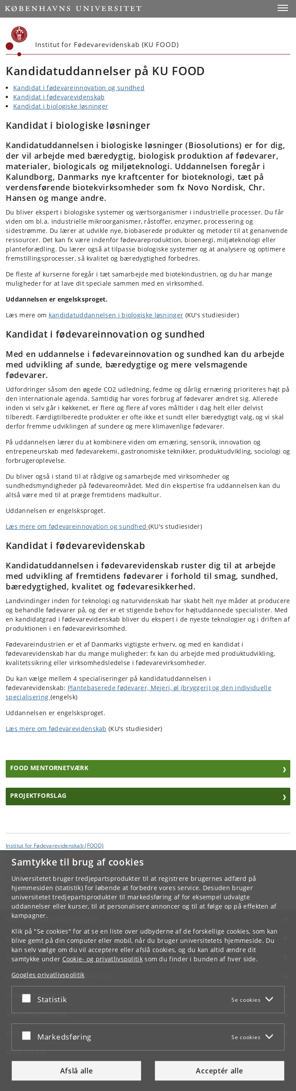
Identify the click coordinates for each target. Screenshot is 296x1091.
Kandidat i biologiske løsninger (60, 106)
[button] (283, 8)
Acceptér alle (219, 1071)
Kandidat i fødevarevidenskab (59, 97)
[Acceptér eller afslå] (28, 998)
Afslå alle (76, 1071)
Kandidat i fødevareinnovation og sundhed (78, 88)
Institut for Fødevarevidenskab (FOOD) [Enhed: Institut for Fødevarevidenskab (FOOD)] (55, 845)
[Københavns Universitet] (17, 41)
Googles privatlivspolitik (48, 975)
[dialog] (148, 970)
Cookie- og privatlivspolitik (102, 959)
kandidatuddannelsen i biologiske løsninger (116, 315)
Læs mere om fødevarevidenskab (56, 728)
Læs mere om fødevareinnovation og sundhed (77, 526)
